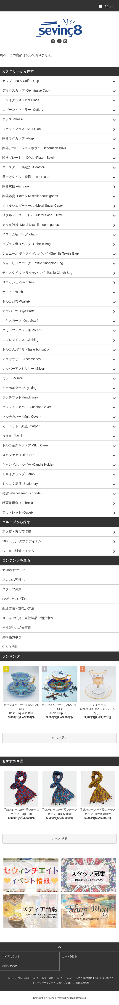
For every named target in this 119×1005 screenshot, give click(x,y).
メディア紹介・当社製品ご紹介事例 (27, 618)
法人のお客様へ (13, 579)
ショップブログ (64, 982)
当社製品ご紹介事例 (16, 627)
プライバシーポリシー (41, 982)
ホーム (11, 978)
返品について (73, 978)
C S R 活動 (10, 647)
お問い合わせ (9, 965)
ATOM (85, 982)
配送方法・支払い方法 (18, 608)
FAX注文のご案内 (14, 599)
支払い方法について (28, 978)
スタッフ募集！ (13, 589)
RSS (78, 982)
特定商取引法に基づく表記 (97, 978)
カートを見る (69, 956)
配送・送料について (52, 978)
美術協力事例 (11, 637)
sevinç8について (14, 570)
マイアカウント (11, 956)
